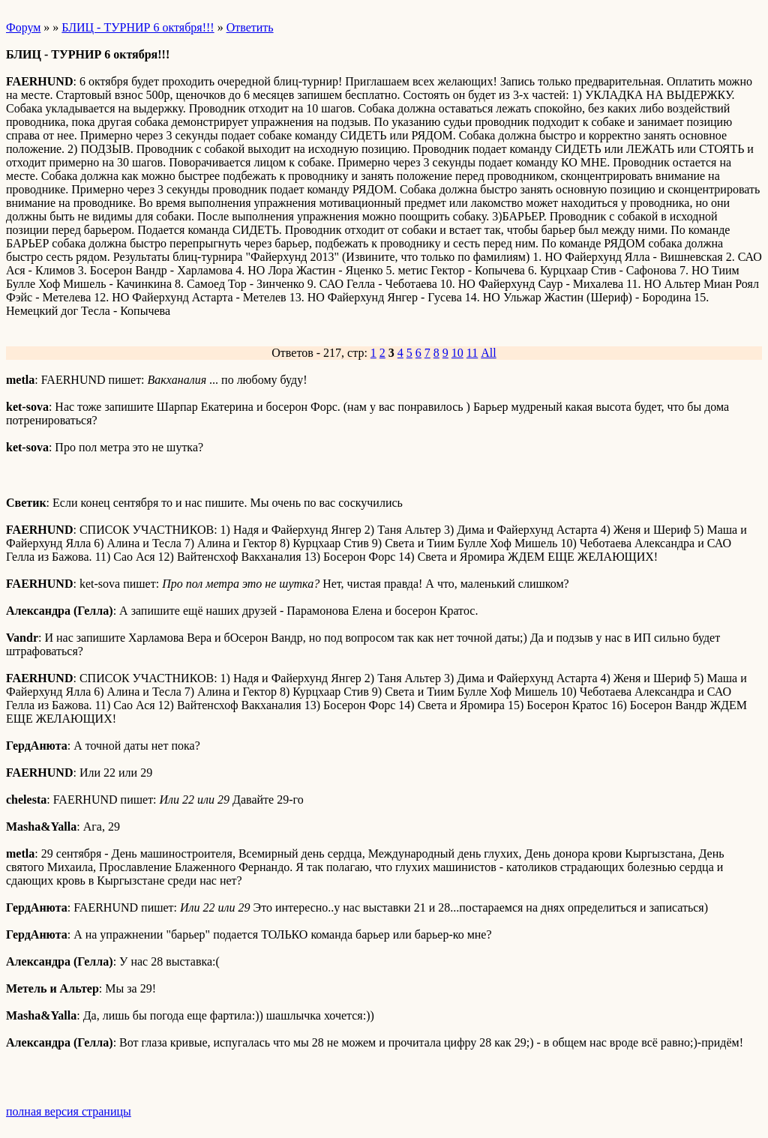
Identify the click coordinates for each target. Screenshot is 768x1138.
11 (472, 352)
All (488, 352)
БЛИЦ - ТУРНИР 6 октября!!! (138, 27)
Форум (23, 27)
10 (458, 352)
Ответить (250, 27)
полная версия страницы (68, 1111)
